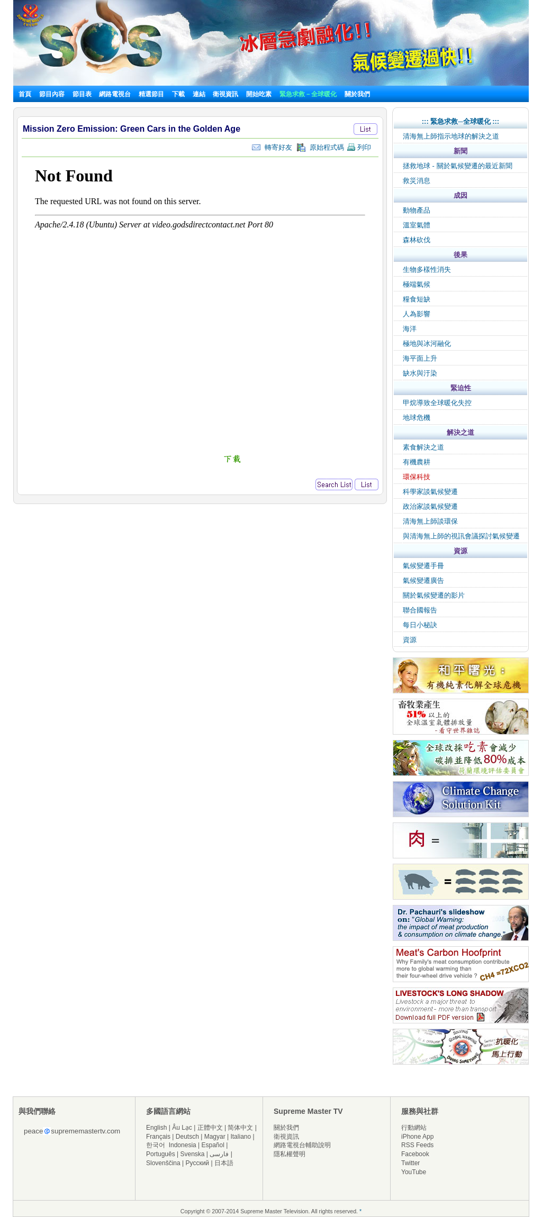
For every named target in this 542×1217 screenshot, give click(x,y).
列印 (359, 147)
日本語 (223, 1163)
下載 (178, 94)
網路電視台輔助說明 (302, 1145)
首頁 (25, 94)
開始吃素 (259, 94)
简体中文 (240, 1127)
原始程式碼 (320, 147)
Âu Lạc (182, 1127)
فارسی (219, 1154)
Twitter (410, 1163)
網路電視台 (115, 94)
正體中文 (210, 1127)
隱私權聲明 (289, 1154)
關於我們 (357, 94)
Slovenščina (163, 1163)
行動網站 (414, 1127)
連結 (199, 94)
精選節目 (151, 94)
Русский (198, 1163)
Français (158, 1136)
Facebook (415, 1154)
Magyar (214, 1136)
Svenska (192, 1154)
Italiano (240, 1136)
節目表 (82, 94)
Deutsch (187, 1136)
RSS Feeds (417, 1145)
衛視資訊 (225, 94)
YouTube (413, 1172)
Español (213, 1145)
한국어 (155, 1145)
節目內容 (52, 94)
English (156, 1127)
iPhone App (417, 1136)
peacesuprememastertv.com (72, 1131)
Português (160, 1154)
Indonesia (182, 1145)
